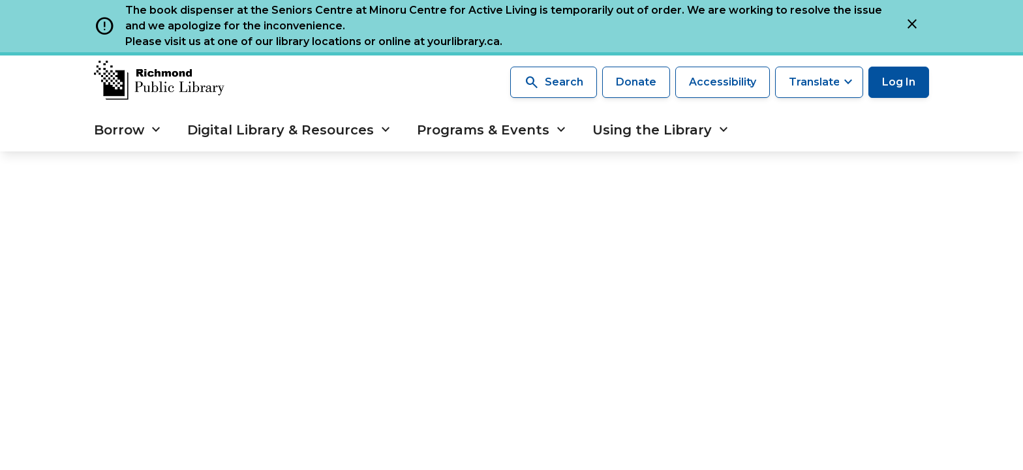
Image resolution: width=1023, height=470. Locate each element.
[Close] (912, 26)
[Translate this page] (819, 82)
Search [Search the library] (553, 82)
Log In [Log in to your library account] (898, 82)
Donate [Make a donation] (636, 82)
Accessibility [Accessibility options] (722, 82)
